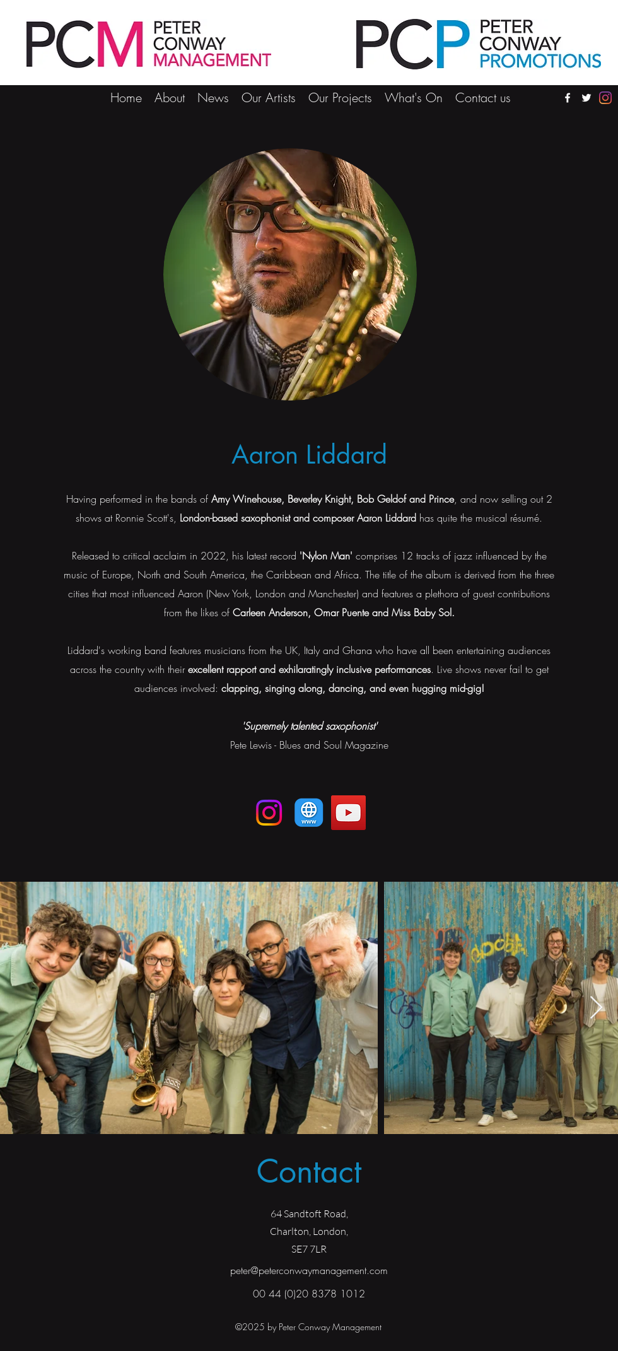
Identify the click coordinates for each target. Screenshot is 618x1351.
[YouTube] (348, 812)
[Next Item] (596, 1008)
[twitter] (586, 97)
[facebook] (567, 97)
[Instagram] (605, 97)
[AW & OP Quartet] (308, 812)
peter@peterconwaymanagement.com (309, 1270)
